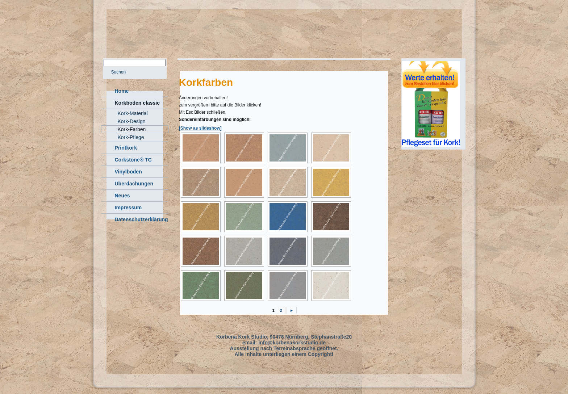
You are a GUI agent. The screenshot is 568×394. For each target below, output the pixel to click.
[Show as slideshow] (200, 128)
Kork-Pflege (131, 137)
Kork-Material (133, 113)
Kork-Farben (132, 129)
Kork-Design (132, 121)
